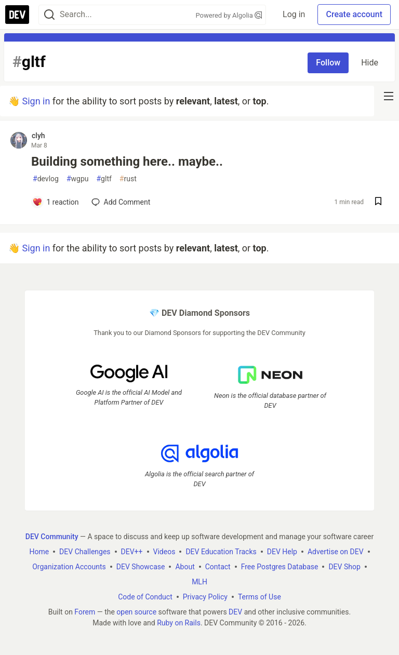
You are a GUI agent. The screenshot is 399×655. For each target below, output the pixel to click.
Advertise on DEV (336, 551)
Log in (294, 14)
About (184, 566)
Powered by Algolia (229, 15)
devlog (46, 178)
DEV (235, 611)
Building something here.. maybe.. (127, 161)
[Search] (49, 14)
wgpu (77, 178)
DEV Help (282, 551)
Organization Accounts (69, 566)
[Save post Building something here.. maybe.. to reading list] (378, 202)
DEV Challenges (84, 551)
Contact (218, 566)
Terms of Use (259, 596)
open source (136, 611)
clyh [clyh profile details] (38, 135)
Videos (164, 551)
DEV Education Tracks (220, 551)
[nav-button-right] (388, 96)
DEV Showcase (140, 566)
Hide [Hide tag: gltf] (369, 63)
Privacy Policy (205, 596)
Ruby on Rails (179, 622)
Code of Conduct (145, 596)
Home (39, 551)
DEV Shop (344, 566)
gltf (103, 178)
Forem (84, 611)
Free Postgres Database (279, 566)
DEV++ (132, 551)
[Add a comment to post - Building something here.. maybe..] (55, 202)
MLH (199, 581)
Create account (354, 14)
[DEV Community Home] (17, 14)
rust (128, 178)
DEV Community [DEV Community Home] (51, 536)
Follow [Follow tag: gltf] (328, 63)
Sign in (36, 101)
